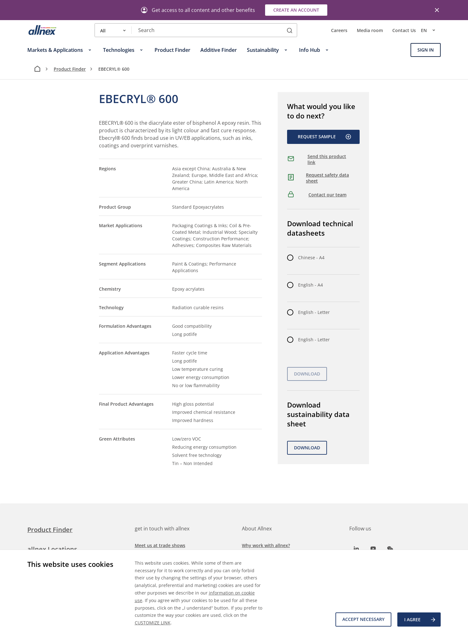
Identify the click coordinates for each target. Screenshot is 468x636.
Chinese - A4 (311, 257)
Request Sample (324, 137)
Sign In (425, 50)
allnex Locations (52, 549)
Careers (339, 30)
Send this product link (326, 159)
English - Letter (314, 312)
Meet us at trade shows (160, 545)
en (431, 30)
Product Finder (70, 69)
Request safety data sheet (327, 178)
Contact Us (404, 30)
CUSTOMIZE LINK (153, 623)
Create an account (296, 10)
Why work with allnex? (266, 545)
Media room (370, 30)
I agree (420, 620)
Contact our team (327, 195)
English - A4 (310, 285)
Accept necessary (363, 619)
